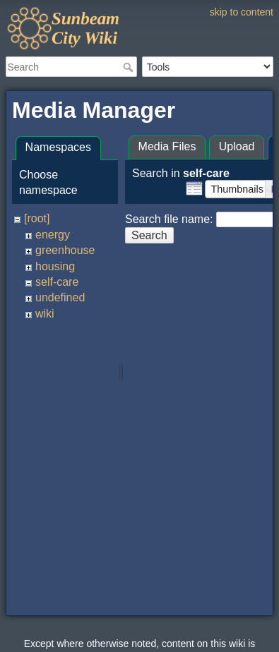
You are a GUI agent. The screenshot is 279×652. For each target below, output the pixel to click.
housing (55, 266)
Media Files (167, 146)
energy (52, 235)
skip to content (241, 12)
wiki (44, 314)
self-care (56, 282)
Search (129, 67)
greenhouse (65, 250)
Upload (237, 146)
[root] (36, 218)
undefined (60, 297)
